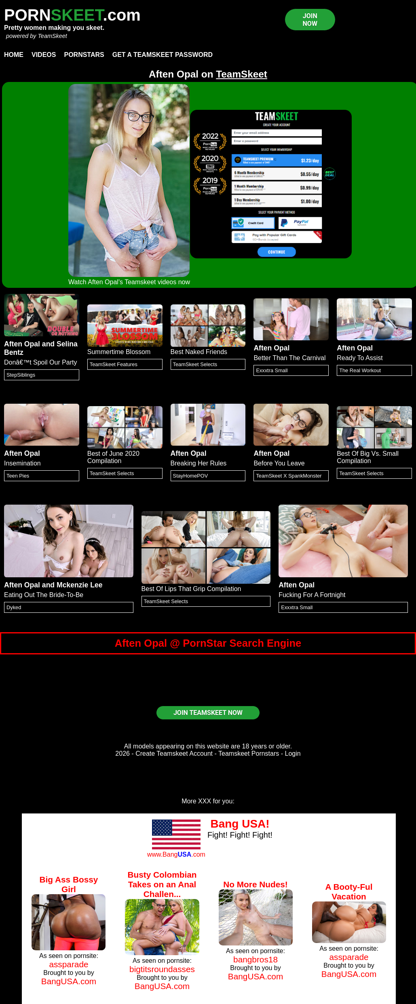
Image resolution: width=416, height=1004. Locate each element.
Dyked (13, 607)
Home (13, 54)
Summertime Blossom (118, 351)
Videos (44, 54)
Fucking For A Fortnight (312, 594)
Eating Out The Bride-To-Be (43, 594)
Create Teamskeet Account (174, 753)
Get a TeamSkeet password (162, 54)
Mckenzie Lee (79, 585)
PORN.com (72, 15)
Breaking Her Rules (199, 463)
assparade (68, 964)
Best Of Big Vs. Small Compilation (368, 457)
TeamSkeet (52, 36)
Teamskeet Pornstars (248, 753)
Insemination (22, 463)
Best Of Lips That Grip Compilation (191, 588)
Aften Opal (22, 344)
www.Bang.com (176, 854)
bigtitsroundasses (162, 969)
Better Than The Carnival (289, 357)
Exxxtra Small (271, 370)
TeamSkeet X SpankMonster (288, 476)
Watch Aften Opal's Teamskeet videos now (129, 282)
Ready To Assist (360, 357)
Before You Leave (278, 463)
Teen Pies (17, 476)
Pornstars (84, 54)
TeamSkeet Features (113, 364)
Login (293, 753)
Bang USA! (239, 823)
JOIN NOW (310, 19)
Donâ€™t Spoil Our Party (40, 362)
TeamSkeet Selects (195, 364)
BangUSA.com (68, 981)
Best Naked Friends (199, 351)
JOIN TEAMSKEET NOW (208, 713)
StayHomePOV (190, 476)
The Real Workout (360, 370)
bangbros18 (255, 959)
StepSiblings (20, 375)
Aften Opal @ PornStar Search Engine (208, 643)
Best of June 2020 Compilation (113, 457)
